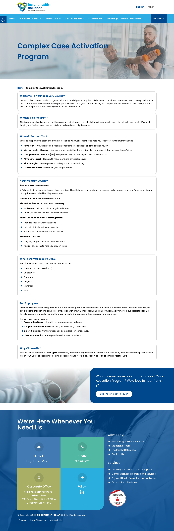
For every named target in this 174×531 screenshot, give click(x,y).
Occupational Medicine (124, 482)
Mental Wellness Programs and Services (134, 473)
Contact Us (118, 454)
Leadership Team (121, 445)
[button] (3, 19)
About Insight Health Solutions (128, 441)
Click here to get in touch (114, 393)
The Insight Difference (124, 450)
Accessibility (56, 520)
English (140, 6)
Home (20, 87)
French (150, 6)
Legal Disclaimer (38, 520)
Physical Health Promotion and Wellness (134, 478)
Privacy (22, 520)
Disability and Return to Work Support (132, 469)
